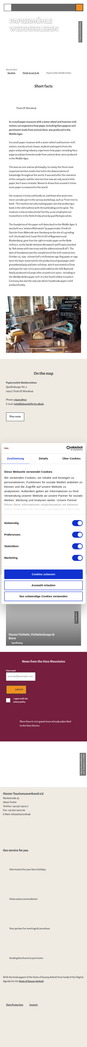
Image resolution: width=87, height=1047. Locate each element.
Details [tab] (43, 458)
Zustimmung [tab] (15, 458)
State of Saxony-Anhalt (31, 981)
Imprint (33, 1005)
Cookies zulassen (43, 574)
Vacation (11, 73)
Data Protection (14, 1005)
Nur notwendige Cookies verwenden (43, 596)
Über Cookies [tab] (71, 458)
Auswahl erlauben (43, 585)
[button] (71, 7)
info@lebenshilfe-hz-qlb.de (29, 404)
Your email (11, 670)
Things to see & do (30, 73)
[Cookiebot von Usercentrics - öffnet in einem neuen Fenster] (66, 448)
